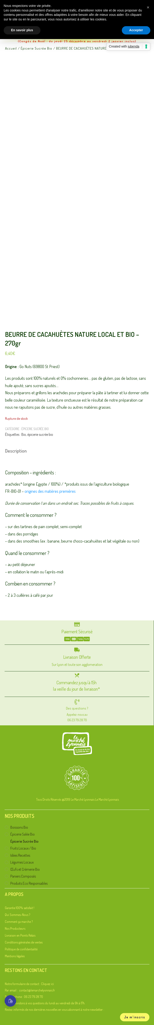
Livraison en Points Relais (20, 935)
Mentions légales (15, 956)
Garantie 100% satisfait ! (19, 908)
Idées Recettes (18, 855)
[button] (148, 7)
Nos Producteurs (15, 928)
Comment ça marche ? (19, 922)
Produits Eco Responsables (26, 883)
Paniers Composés (21, 876)
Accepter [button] (136, 30)
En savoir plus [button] (22, 30)
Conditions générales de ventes (24, 942)
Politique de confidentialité (21, 949)
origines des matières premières (50, 491)
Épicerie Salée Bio (21, 834)
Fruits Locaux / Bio (22, 848)
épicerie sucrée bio (40, 434)
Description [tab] (16, 451)
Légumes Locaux (20, 862)
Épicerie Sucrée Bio (35, 429)
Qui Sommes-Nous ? (17, 915)
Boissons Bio (18, 827)
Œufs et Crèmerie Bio (23, 869)
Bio (23, 434)
